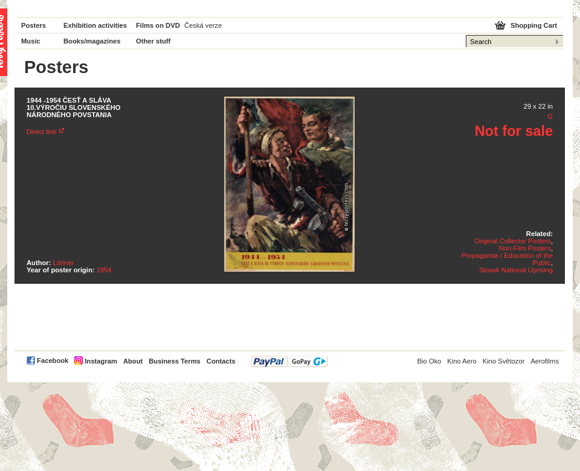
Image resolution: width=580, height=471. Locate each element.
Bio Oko (429, 361)
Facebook (52, 360)
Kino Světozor (504, 361)
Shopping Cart (534, 25)
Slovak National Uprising (516, 270)
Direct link (41, 131)
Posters (33, 25)
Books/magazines (92, 41)
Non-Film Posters (524, 248)
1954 (104, 270)
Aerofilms (544, 361)
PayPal (289, 361)
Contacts (221, 361)
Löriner (63, 262)
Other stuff (153, 41)
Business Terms (175, 361)
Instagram (101, 361)
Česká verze (203, 25)
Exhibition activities (95, 25)
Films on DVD (158, 25)
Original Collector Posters (512, 241)
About (133, 361)
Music (30, 41)
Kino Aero (462, 361)
